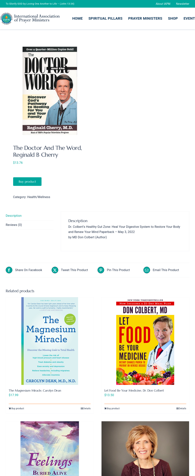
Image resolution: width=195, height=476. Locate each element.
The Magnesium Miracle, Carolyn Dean (35, 390)
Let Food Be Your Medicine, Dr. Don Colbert (134, 390)
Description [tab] (14, 216)
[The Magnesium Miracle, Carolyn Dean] (50, 341)
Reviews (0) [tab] (14, 225)
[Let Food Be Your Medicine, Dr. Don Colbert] (145, 341)
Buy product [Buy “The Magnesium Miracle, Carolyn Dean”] (17, 408)
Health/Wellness (38, 197)
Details (87, 408)
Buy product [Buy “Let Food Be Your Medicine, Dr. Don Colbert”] (113, 408)
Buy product (27, 181)
